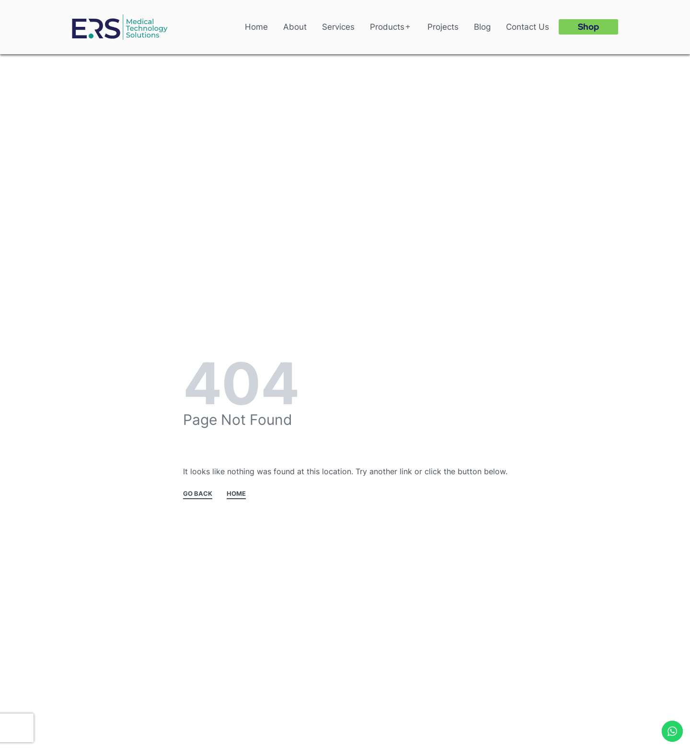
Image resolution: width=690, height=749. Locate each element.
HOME (236, 494)
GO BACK (197, 494)
